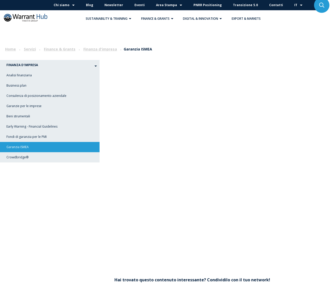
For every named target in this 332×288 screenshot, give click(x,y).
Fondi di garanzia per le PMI (26, 137)
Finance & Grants (158, 18)
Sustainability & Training (110, 18)
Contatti (276, 5)
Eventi (139, 5)
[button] (130, 18)
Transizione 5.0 (245, 5)
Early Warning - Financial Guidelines (31, 126)
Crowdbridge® (17, 157)
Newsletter (113, 5)
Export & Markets (246, 18)
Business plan (16, 85)
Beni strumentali (18, 116)
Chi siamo (62, 5)
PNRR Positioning (207, 5)
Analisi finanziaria (19, 75)
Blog (89, 5)
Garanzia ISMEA (17, 147)
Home (10, 49)
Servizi (30, 49)
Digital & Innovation (203, 18)
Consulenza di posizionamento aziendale (36, 96)
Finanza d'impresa (100, 49)
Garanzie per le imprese (24, 106)
